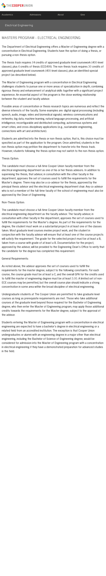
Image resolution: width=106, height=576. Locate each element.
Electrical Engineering (19, 25)
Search (103, 15)
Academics (7, 15)
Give (82, 15)
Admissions (35, 15)
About (61, 15)
